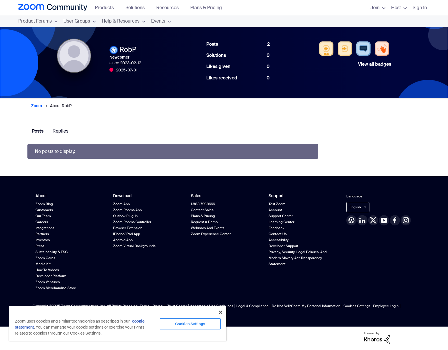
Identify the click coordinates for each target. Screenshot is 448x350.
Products (107, 8)
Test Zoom (277, 204)
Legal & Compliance (252, 306)
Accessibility (279, 240)
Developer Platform (50, 276)
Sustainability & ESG (51, 252)
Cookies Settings (356, 306)
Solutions (137, 8)
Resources (170, 8)
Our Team (43, 216)
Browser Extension (127, 228)
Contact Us (278, 234)
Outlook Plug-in (125, 216)
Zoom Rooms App (127, 210)
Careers (41, 222)
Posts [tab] (37, 131)
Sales (196, 195)
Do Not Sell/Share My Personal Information (306, 306)
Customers (44, 210)
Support (276, 195)
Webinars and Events (207, 228)
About (41, 195)
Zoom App (121, 204)
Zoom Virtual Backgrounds (134, 246)
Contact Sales (202, 210)
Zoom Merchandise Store (55, 288)
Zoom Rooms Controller (132, 222)
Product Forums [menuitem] (38, 21)
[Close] (220, 312)
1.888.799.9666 (203, 204)
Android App (123, 240)
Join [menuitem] (378, 7)
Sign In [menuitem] (420, 7)
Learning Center (281, 222)
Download (122, 195)
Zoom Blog (44, 204)
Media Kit (43, 264)
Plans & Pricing (206, 8)
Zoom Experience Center (211, 234)
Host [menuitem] (399, 7)
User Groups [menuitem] (79, 21)
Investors (42, 240)
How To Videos (47, 270)
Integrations (44, 228)
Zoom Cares (45, 258)
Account (275, 210)
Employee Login (386, 306)
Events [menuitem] (161, 21)
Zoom (36, 105)
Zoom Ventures (47, 282)
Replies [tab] (60, 131)
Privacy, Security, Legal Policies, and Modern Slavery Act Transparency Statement (298, 258)
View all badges (374, 64)
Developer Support (283, 246)
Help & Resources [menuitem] (123, 21)
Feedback (276, 228)
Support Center (281, 216)
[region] (117, 323)
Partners (42, 234)
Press (39, 246)
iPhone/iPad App (126, 234)
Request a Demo (204, 222)
